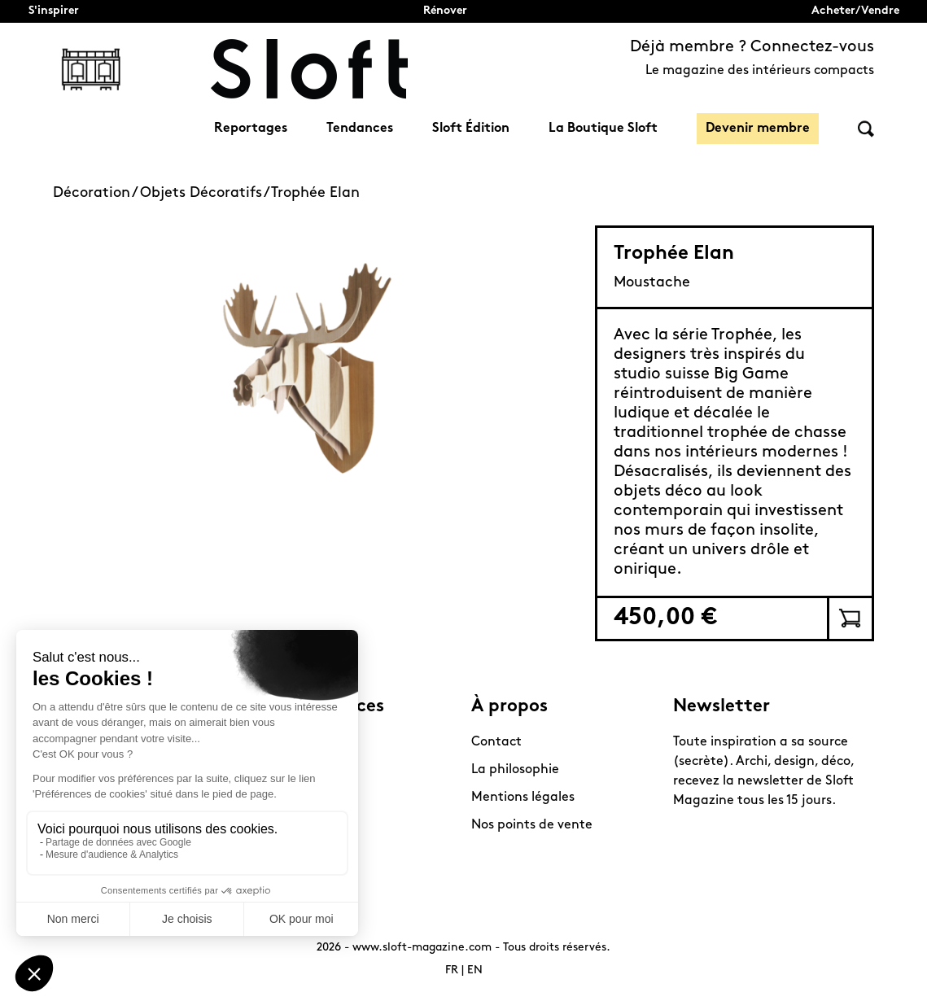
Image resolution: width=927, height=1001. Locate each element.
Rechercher (866, 129)
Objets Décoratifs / (205, 193)
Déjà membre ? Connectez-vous (752, 47)
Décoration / (96, 193)
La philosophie (515, 769)
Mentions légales (523, 797)
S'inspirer (53, 11)
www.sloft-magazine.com (422, 948)
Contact (496, 742)
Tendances (359, 128)
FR (451, 970)
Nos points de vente (531, 825)
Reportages (250, 128)
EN (475, 970)
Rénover (445, 11)
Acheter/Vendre (855, 11)
